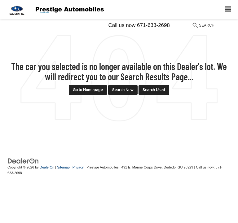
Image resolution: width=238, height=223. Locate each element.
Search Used (154, 90)
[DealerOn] (23, 160)
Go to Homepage (88, 90)
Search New (123, 90)
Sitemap (63, 167)
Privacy (78, 167)
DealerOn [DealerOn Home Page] (47, 167)
